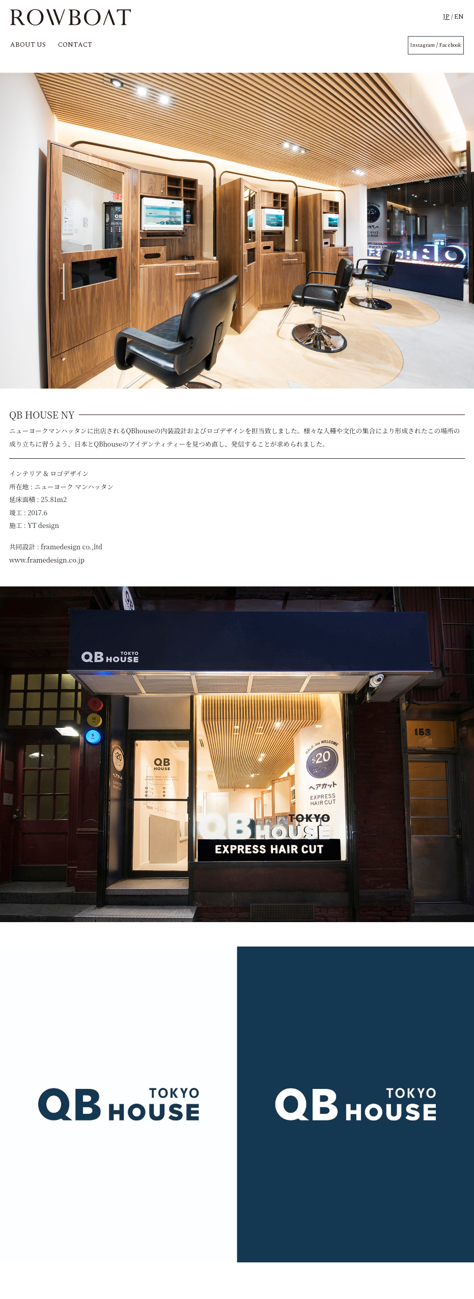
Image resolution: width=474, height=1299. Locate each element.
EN (459, 17)
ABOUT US (28, 45)
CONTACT (75, 45)
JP (446, 17)
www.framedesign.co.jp (47, 560)
